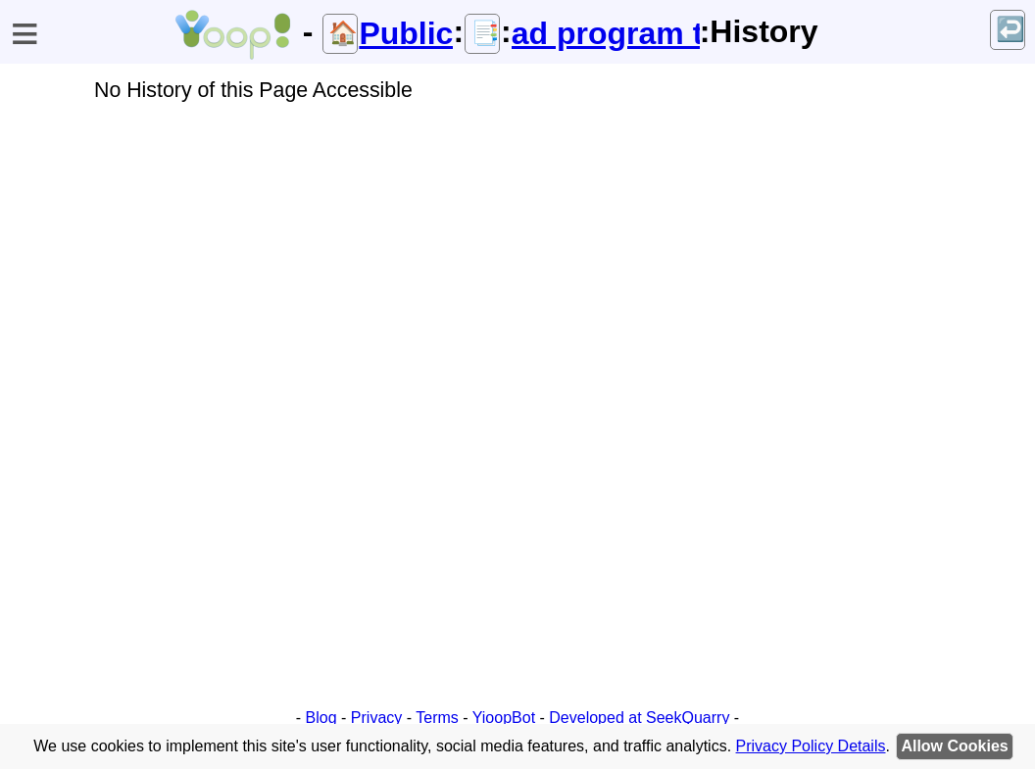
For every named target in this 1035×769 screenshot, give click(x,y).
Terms (437, 717)
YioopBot (503, 717)
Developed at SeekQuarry (639, 717)
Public (406, 33)
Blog (321, 717)
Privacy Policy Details (811, 746)
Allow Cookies (954, 746)
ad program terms (606, 33)
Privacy (376, 717)
